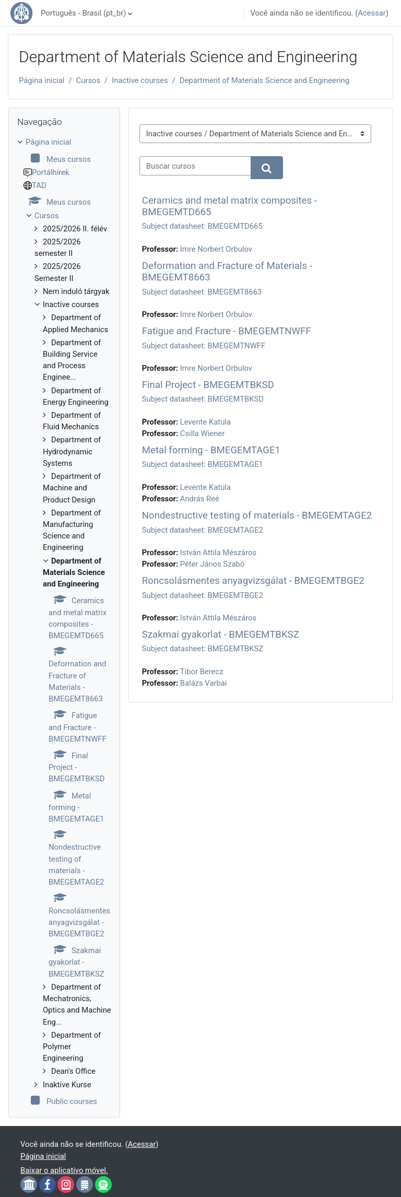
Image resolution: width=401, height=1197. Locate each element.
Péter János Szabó (212, 564)
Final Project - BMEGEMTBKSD (208, 385)
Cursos (88, 80)
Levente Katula (205, 422)
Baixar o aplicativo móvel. (64, 1170)
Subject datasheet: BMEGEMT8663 (202, 292)
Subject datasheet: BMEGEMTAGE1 (202, 464)
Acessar (372, 13)
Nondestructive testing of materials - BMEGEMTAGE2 (257, 515)
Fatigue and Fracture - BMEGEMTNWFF (226, 331)
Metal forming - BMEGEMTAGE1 (211, 450)
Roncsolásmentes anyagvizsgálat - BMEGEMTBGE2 (253, 580)
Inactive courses (140, 80)
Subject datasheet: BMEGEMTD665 (202, 226)
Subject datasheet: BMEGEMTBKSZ (202, 648)
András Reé (199, 498)
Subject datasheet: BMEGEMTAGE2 (202, 530)
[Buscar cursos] (195, 165)
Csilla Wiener (202, 433)
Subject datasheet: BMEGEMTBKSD (203, 399)
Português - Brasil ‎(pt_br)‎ (83, 13)
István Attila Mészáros (218, 552)
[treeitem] (64, 621)
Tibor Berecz (201, 671)
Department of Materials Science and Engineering (264, 80)
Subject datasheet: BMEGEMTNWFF (203, 345)
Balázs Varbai (203, 683)
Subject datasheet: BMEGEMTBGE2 (202, 595)
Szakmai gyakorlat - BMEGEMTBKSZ (220, 634)
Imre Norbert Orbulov (216, 249)
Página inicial (41, 80)
